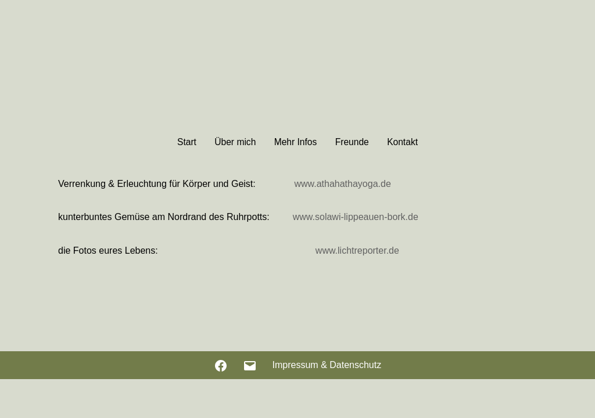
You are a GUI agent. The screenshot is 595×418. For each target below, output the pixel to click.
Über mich (235, 142)
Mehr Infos (295, 142)
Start (186, 142)
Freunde (352, 142)
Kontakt (402, 142)
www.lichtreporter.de (357, 250)
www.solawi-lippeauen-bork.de (355, 217)
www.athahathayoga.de (342, 184)
